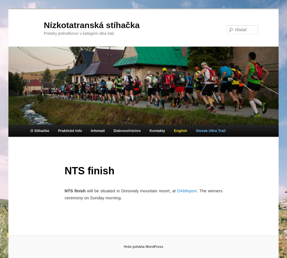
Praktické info (70, 131)
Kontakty (157, 131)
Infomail (98, 131)
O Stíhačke (39, 131)
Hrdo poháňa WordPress (143, 247)
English (180, 131)
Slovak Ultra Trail (211, 131)
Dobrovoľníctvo (127, 131)
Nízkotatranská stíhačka (92, 25)
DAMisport (187, 190)
